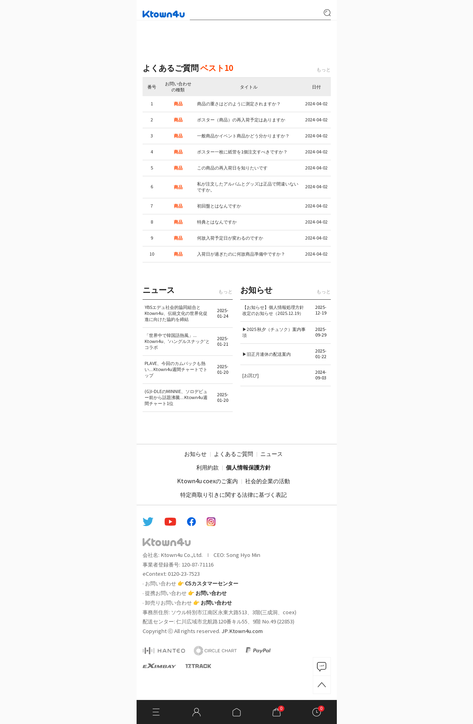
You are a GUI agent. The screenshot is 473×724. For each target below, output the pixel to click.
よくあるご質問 (233, 454)
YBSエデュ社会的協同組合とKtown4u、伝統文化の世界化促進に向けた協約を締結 (176, 313)
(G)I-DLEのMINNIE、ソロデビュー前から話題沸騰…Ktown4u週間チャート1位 (176, 397)
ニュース (271, 454)
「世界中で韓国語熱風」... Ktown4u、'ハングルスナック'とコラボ (177, 341)
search (327, 12)
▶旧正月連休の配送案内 (266, 354)
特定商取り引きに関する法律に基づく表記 (233, 495)
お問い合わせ (211, 593)
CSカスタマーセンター (211, 584)
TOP (321, 685)
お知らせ (195, 454)
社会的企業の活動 (267, 481)
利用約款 (207, 468)
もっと (323, 70)
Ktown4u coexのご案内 (207, 481)
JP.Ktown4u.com (242, 631)
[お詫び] (250, 375)
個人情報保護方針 (248, 468)
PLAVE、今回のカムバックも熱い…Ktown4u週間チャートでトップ (176, 369)
